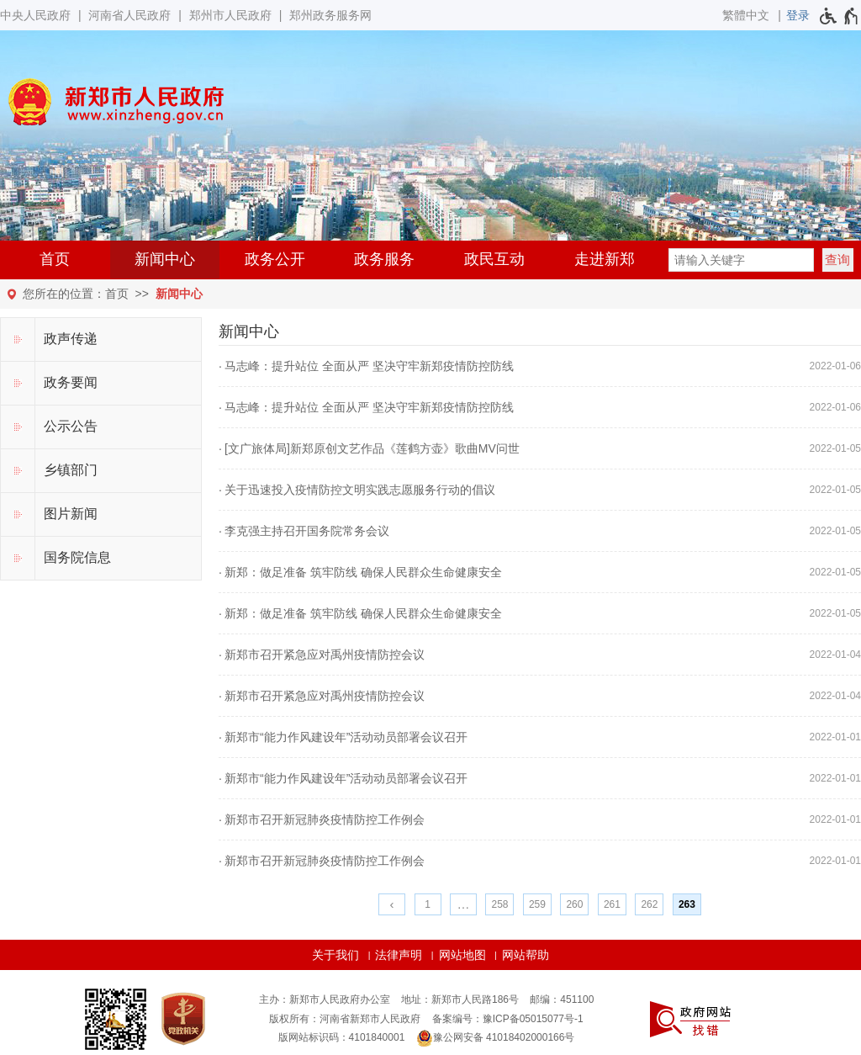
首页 (55, 259)
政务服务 (384, 259)
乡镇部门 (71, 470)
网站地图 (462, 955)
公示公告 (71, 426)
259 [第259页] (537, 904)
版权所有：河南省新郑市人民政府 (344, 1019)
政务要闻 (71, 382)
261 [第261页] (612, 904)
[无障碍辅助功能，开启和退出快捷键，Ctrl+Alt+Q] (839, 16)
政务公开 (275, 259)
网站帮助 (525, 955)
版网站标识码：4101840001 (341, 1037)
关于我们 (335, 955)
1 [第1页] (427, 904)
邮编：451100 (562, 999)
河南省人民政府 (129, 15)
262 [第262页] (649, 904)
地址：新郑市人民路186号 (460, 999)
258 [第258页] (499, 904)
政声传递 (71, 338)
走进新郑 (604, 259)
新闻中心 (165, 259)
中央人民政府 (35, 15)
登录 (798, 15)
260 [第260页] (574, 904)
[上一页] (391, 904)
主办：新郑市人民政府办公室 (324, 999)
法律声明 (398, 955)
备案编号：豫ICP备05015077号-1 (508, 1019)
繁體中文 (745, 15)
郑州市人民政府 (230, 15)
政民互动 (494, 259)
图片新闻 (71, 513)
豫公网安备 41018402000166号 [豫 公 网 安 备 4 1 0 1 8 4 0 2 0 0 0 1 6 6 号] (495, 1038)
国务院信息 (77, 557)
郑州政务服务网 (330, 15)
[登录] (798, 15)
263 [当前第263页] (687, 904)
